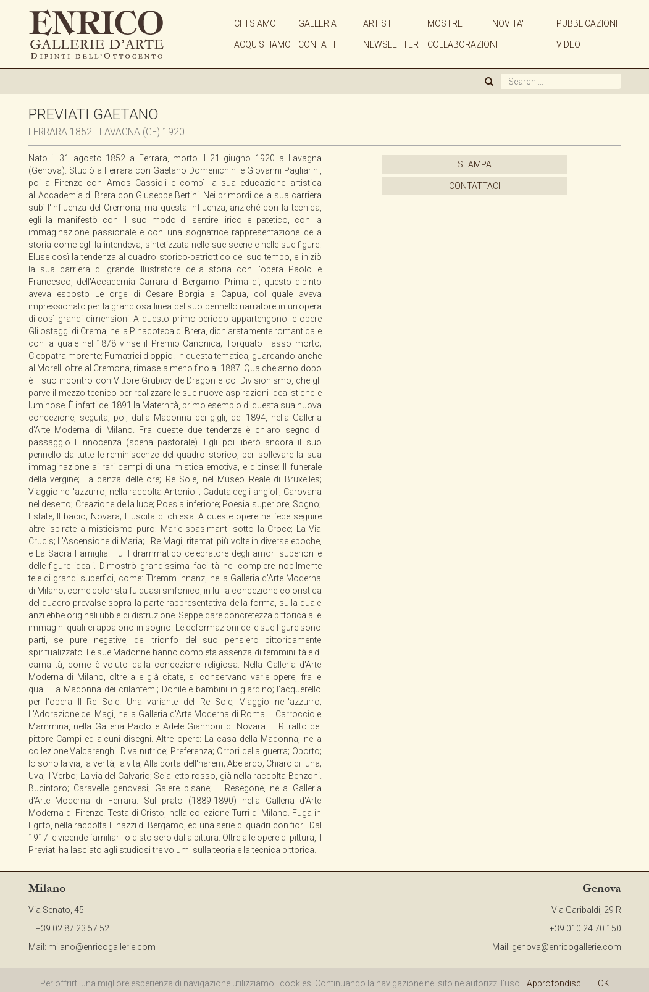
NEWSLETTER (391, 44)
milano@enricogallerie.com (102, 947)
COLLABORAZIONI (462, 44)
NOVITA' (508, 23)
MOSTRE (445, 23)
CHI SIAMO (255, 23)
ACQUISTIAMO (262, 44)
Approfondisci (555, 983)
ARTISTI (378, 23)
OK (603, 983)
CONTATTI (318, 44)
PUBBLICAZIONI (587, 23)
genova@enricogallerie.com (566, 947)
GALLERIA (317, 23)
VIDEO (568, 44)
